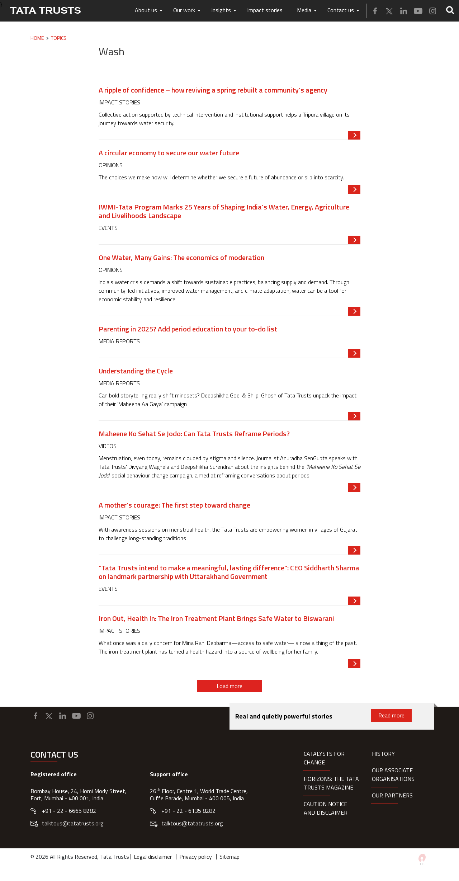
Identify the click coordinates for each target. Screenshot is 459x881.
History (383, 753)
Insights (221, 10)
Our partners (392, 795)
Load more (229, 686)
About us (146, 10)
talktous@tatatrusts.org (73, 823)
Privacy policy (195, 856)
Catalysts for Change (324, 758)
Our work (184, 10)
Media (304, 10)
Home (37, 38)
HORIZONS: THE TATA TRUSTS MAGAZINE (331, 783)
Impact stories (265, 10)
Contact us (340, 10)
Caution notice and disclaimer (325, 808)
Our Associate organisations (393, 774)
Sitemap (229, 856)
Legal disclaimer (153, 856)
